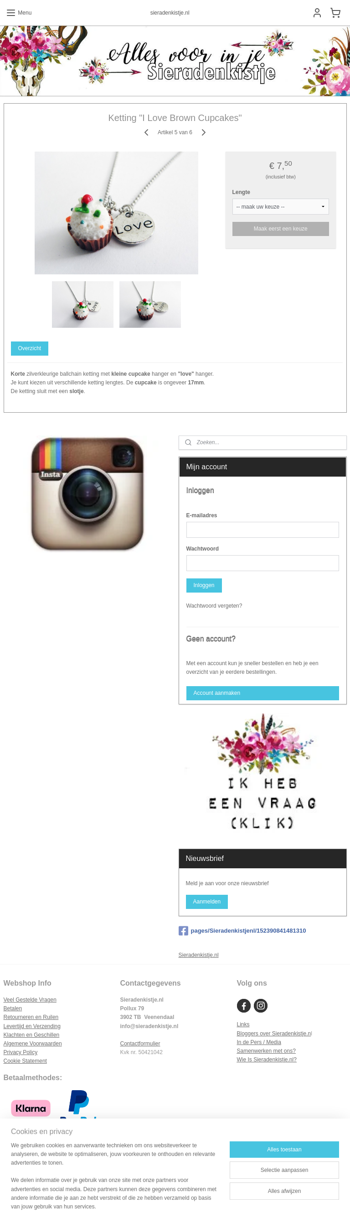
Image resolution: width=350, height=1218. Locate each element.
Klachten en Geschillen (32, 1035)
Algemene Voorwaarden (33, 1043)
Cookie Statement (25, 1061)
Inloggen (203, 585)
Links (243, 1024)
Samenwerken (254, 1051)
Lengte (241, 192)
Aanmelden (207, 901)
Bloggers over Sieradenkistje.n (274, 1033)
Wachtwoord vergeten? (214, 606)
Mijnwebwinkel (266, 1201)
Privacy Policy (21, 1052)
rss (165, 1201)
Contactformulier (140, 1043)
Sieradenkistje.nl (199, 955)
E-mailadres (201, 515)
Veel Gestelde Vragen (30, 1000)
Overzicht (29, 348)
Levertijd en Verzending (32, 1026)
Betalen (13, 1008)
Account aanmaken (216, 693)
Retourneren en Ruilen (31, 1017)
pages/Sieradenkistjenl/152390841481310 (242, 930)
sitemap (150, 1201)
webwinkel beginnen (195, 1201)
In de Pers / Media (259, 1042)
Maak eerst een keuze (281, 229)
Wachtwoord (202, 549)
